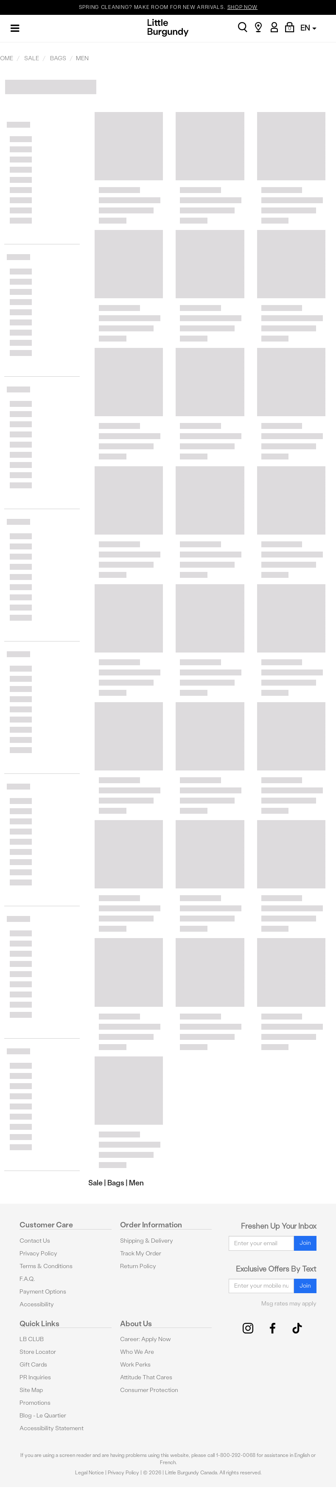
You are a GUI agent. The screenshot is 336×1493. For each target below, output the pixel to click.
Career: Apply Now (145, 1339)
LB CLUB (32, 1339)
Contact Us (35, 1240)
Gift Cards (33, 1364)
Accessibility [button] (37, 1304)
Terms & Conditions (46, 1266)
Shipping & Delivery (146, 1240)
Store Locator (38, 1352)
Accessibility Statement (52, 1428)
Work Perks (135, 1364)
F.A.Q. (27, 1279)
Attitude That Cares (146, 1377)
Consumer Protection (149, 1390)
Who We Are (137, 1352)
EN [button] (308, 27)
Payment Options (43, 1291)
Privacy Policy (38, 1253)
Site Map (31, 1390)
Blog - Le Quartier (43, 1415)
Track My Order (140, 1253)
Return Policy (138, 1266)
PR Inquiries (35, 1377)
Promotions (35, 1402)
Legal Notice (89, 1473)
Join (305, 1243)
